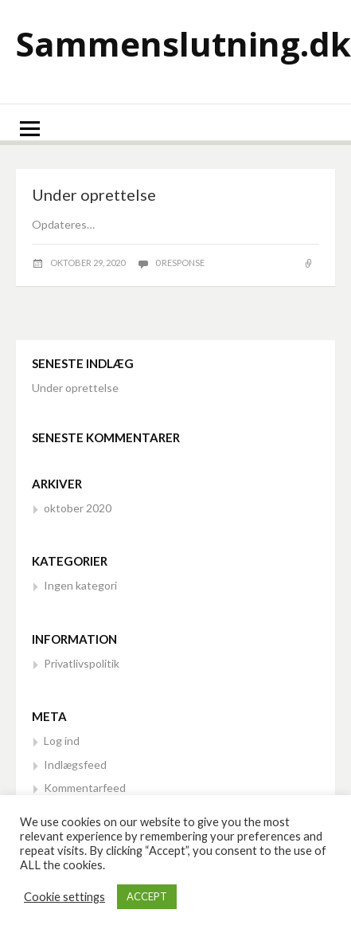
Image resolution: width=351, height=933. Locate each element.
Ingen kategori (80, 585)
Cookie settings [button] (64, 897)
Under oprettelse (94, 194)
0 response (180, 262)
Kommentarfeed (85, 787)
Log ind (62, 740)
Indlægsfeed (75, 764)
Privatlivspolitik (81, 663)
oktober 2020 (77, 508)
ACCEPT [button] (147, 896)
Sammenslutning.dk (183, 43)
